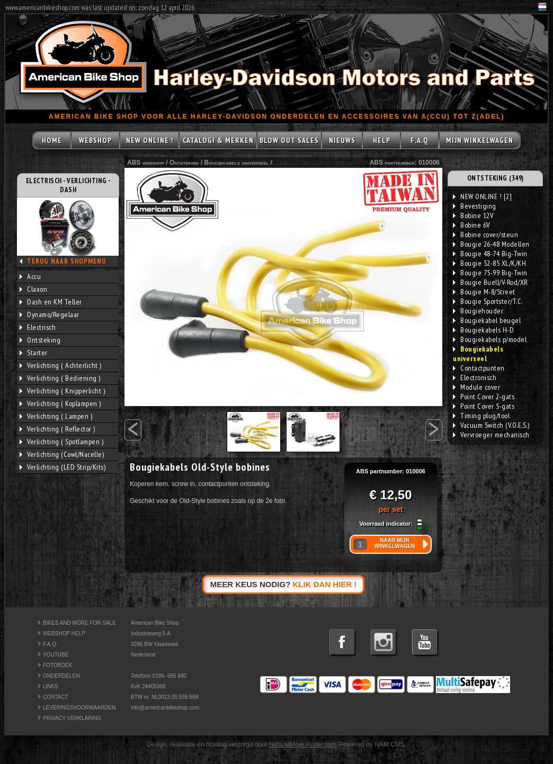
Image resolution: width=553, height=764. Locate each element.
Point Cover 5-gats (483, 406)
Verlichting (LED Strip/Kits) (62, 467)
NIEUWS (342, 140)
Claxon (33, 289)
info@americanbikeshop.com (165, 708)
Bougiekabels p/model (490, 339)
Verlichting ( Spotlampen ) (61, 441)
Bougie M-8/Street (484, 291)
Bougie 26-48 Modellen (491, 244)
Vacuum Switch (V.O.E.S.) (491, 425)
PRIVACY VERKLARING (72, 718)
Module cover (476, 387)
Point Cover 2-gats (483, 396)
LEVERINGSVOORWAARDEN (79, 708)
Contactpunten (479, 368)
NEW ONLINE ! (149, 140)
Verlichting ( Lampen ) (56, 416)
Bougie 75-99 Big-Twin (490, 272)
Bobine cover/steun (485, 234)
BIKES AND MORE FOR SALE (79, 623)
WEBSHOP (95, 140)
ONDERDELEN (61, 676)
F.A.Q (420, 140)
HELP (381, 140)
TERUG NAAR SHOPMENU (66, 261)
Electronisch (474, 377)
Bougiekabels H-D (483, 330)
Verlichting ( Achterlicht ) (61, 365)
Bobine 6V (471, 225)
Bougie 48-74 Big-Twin (490, 253)
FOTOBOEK (57, 665)
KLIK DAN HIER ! (325, 584)
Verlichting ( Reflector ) (57, 429)
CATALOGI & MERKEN (218, 140)
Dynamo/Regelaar (49, 314)
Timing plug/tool (481, 415)
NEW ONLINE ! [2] (482, 196)
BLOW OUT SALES (289, 140)
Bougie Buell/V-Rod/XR (490, 282)
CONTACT (55, 697)
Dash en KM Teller (51, 302)
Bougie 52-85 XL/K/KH (489, 263)
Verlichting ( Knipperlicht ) (62, 391)
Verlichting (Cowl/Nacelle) (62, 454)
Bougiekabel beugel (487, 320)
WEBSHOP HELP (64, 633)
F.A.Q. (50, 644)
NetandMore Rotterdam (302, 744)
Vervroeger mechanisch (491, 434)
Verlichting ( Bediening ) (60, 378)
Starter (34, 352)
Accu (30, 276)
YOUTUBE (55, 655)
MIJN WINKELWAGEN (479, 140)
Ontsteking (40, 340)
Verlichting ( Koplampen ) (60, 403)
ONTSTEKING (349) (495, 178)
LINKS (50, 686)
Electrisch (38, 327)
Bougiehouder (478, 311)
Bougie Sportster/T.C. (488, 301)
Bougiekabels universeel (236, 162)
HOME (52, 140)
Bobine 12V (473, 215)
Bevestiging (474, 206)
